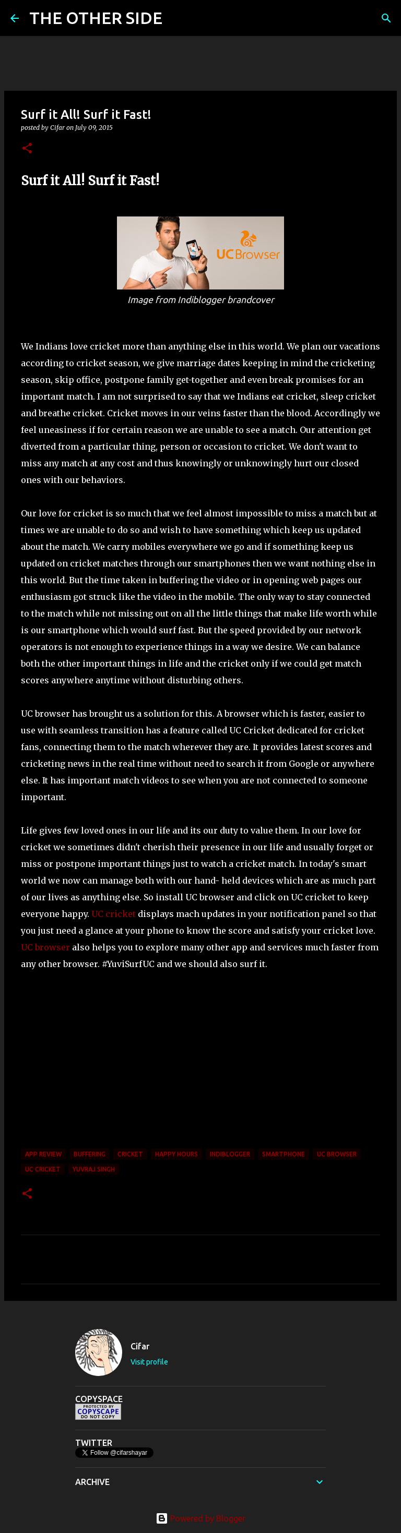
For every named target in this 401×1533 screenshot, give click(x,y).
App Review (43, 1154)
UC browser (45, 947)
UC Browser (337, 1154)
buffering (89, 1154)
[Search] (177, 18)
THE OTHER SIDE (95, 17)
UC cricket (113, 914)
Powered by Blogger (200, 1518)
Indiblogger (230, 1154)
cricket (130, 1154)
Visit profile (149, 1362)
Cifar (140, 1346)
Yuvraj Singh (94, 1169)
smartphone (283, 1154)
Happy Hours (176, 1154)
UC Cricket (43, 1169)
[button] (27, 149)
